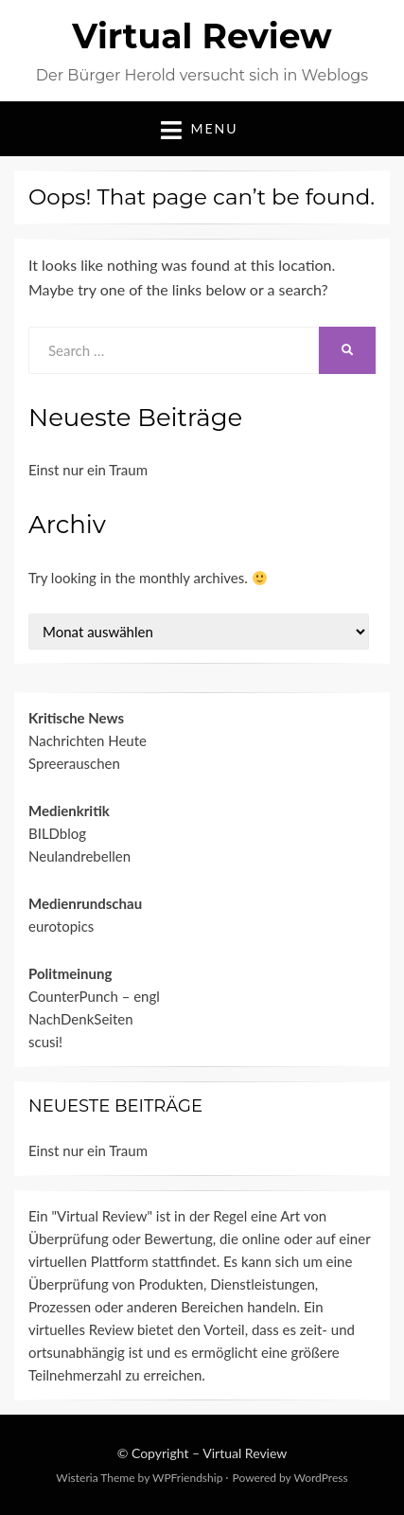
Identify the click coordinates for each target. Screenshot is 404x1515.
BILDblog (57, 833)
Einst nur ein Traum (88, 469)
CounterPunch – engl (94, 996)
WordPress (320, 1477)
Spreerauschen (74, 763)
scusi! (45, 1041)
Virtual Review (201, 36)
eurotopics (61, 926)
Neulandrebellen (79, 855)
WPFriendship (187, 1477)
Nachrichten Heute (87, 740)
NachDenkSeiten (80, 1018)
